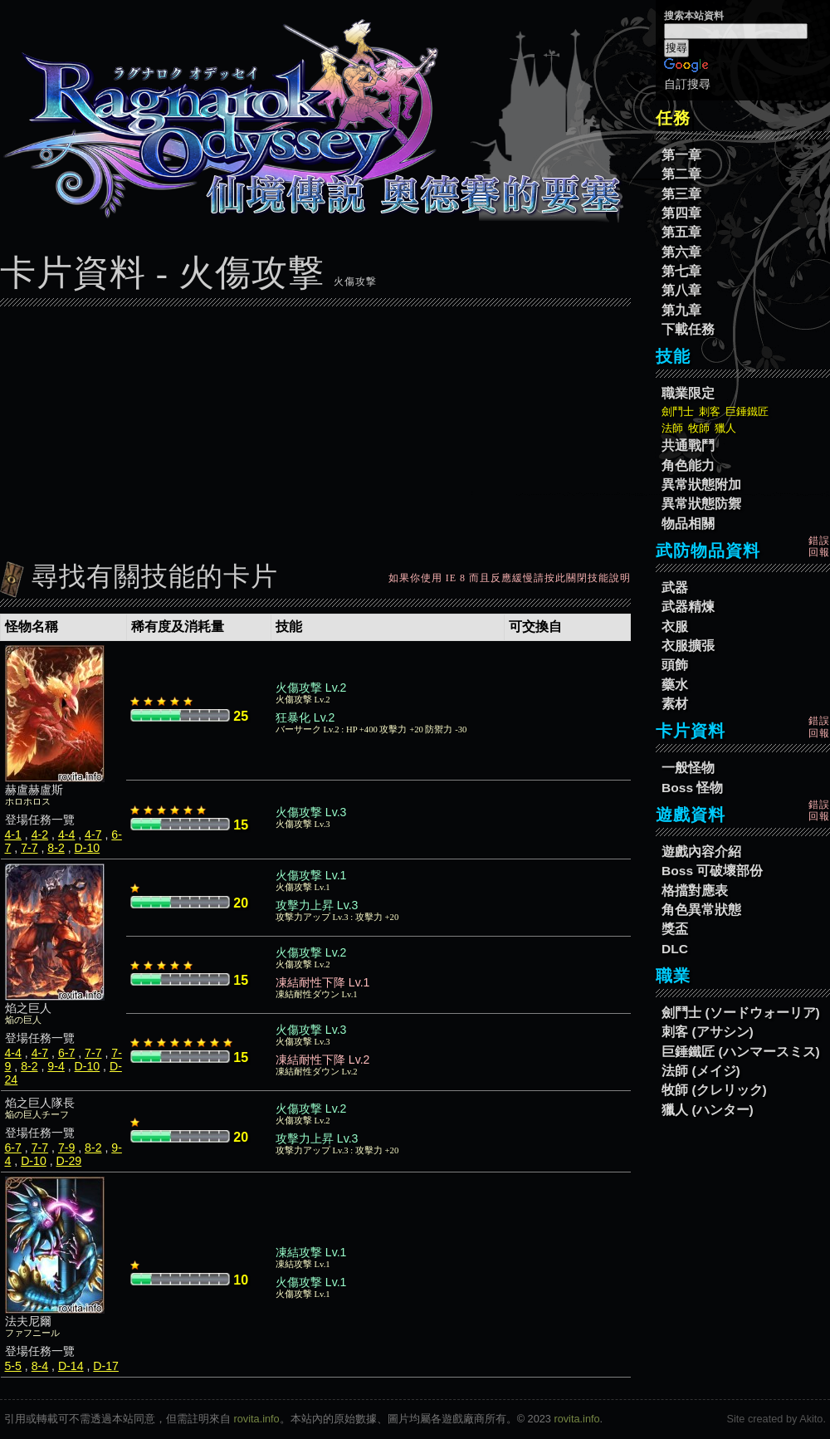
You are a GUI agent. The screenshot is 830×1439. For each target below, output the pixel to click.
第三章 (681, 194)
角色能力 (688, 465)
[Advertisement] (315, 429)
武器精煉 (688, 607)
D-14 (71, 1366)
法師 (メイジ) (701, 1071)
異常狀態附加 (701, 484)
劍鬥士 (678, 411)
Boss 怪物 (692, 788)
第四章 (681, 213)
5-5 (13, 1366)
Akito (811, 1418)
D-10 (87, 847)
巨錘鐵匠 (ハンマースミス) (741, 1052)
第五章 (681, 232)
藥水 (675, 685)
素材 (675, 704)
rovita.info (257, 1418)
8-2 (55, 847)
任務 (673, 118)
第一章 (681, 155)
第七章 (681, 271)
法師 (672, 428)
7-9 (66, 1147)
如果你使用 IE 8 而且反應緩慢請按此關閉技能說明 (509, 578)
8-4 (40, 1366)
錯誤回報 (819, 546)
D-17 (106, 1366)
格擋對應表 (695, 890)
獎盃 (675, 929)
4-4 (66, 834)
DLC (675, 949)
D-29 (69, 1160)
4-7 (93, 834)
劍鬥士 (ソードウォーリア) (741, 1013)
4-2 (40, 834)
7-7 (29, 847)
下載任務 (688, 329)
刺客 (709, 411)
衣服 (675, 626)
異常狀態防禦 (701, 504)
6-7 (66, 1053)
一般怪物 (688, 768)
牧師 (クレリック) (714, 1090)
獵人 (725, 428)
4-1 (13, 834)
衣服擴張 (688, 646)
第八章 (681, 290)
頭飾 (675, 665)
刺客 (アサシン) (708, 1032)
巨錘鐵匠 (747, 411)
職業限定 (688, 393)
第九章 (681, 310)
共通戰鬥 (688, 445)
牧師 (699, 428)
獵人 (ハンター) (708, 1110)
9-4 (55, 1066)
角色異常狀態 (701, 910)
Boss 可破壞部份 (712, 871)
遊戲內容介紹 (701, 851)
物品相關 (688, 523)
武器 (675, 587)
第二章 (681, 174)
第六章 (681, 252)
